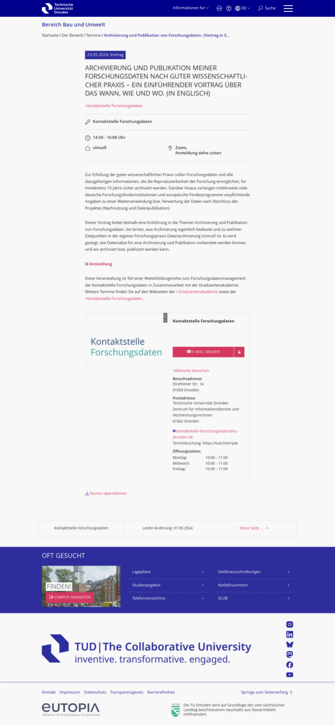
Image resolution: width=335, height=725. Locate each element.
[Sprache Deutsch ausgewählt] (242, 8)
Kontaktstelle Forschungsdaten (114, 106)
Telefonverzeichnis (148, 599)
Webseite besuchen (192, 371)
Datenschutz (95, 693)
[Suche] (267, 8)
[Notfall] (219, 8)
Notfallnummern (233, 585)
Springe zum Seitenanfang (264, 693)
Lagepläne (141, 572)
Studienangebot (146, 585)
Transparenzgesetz (126, 693)
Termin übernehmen (108, 494)
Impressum (70, 693)
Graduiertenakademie (198, 292)
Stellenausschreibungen (239, 572)
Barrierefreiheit (161, 693)
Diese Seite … (251, 528)
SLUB (223, 599)
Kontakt (49, 693)
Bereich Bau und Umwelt (73, 25)
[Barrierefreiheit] (229, 8)
